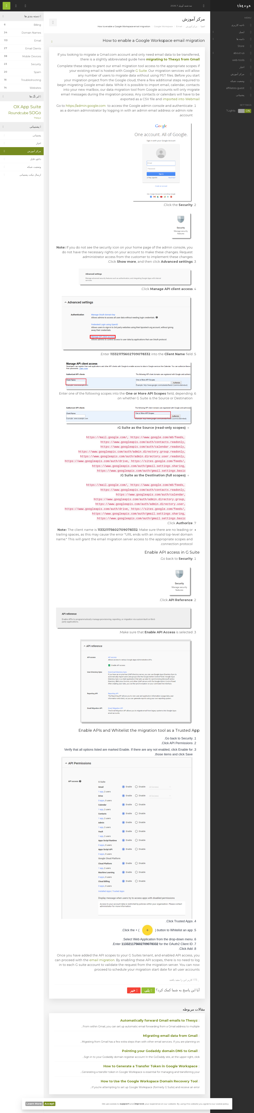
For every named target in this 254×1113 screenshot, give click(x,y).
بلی (148, 990)
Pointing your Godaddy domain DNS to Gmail (161, 1051)
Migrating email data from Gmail (171, 1036)
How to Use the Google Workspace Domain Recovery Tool (150, 1081)
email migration (102, 960)
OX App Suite (27, 106)
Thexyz (37, 117)
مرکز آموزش (191, 26)
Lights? (238, 111)
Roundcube (18, 113)
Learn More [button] (34, 1103)
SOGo (35, 112)
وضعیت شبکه (22, 167)
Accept (49, 1103)
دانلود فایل (22, 159)
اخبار (22, 143)
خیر (133, 990)
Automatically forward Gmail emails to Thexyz (160, 1020)
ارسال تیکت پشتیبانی (22, 175)
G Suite (141, 71)
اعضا (203, 26)
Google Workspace (163, 26)
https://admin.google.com (86, 106)
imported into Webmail (181, 99)
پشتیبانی (22, 135)
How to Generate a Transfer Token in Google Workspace (151, 1066)
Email (179, 26)
